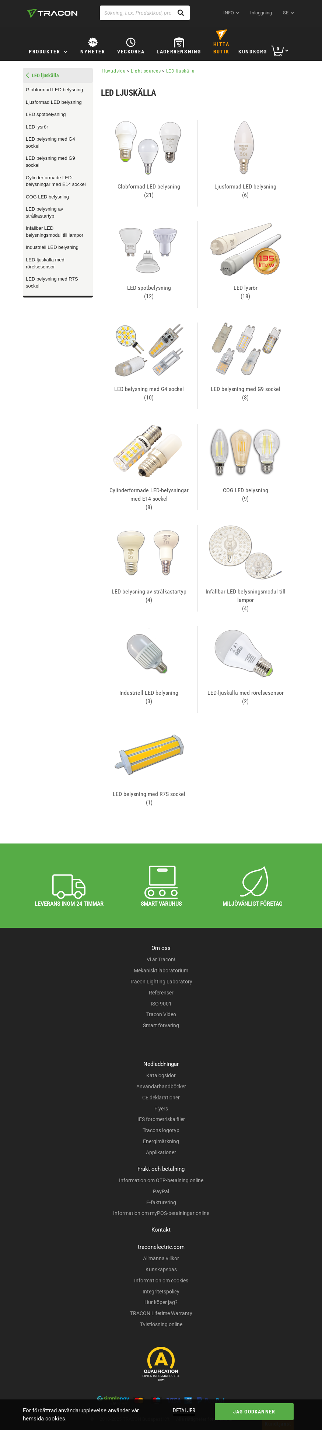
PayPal (161, 1191)
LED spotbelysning (46, 114)
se (285, 12)
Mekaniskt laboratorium (161, 970)
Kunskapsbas (161, 1269)
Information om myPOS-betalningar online (161, 1213)
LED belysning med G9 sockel (50, 161)
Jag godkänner (254, 1412)
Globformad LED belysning (54, 89)
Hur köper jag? (161, 1302)
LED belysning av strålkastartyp (44, 212)
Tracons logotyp (161, 1130)
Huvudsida (114, 71)
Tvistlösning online (161, 1324)
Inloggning (261, 12)
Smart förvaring (161, 1025)
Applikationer (161, 1152)
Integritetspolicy (161, 1292)
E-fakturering (161, 1202)
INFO (228, 12)
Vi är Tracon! (161, 959)
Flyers (161, 1109)
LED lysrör (37, 127)
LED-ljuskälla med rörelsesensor (45, 263)
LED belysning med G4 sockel (50, 142)
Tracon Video (161, 1014)
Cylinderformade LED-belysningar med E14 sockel (56, 181)
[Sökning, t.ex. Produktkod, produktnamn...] (145, 13)
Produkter (44, 51)
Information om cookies (161, 1280)
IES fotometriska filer (161, 1119)
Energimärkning (161, 1141)
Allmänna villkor (161, 1258)
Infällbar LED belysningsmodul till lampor (54, 231)
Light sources (146, 71)
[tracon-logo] (52, 13)
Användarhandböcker (161, 1086)
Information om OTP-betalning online (161, 1180)
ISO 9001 (161, 1004)
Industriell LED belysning (52, 247)
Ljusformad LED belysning (54, 102)
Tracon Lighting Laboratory (161, 982)
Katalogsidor (161, 1075)
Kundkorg (252, 51)
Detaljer (184, 1410)
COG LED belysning (47, 197)
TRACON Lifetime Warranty (161, 1313)
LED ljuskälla (180, 71)
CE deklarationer (161, 1097)
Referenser (161, 993)
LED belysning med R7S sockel (52, 282)
